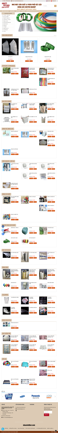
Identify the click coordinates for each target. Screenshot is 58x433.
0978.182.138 (19, 407)
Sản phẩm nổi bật (7, 35)
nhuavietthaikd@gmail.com (9, 417)
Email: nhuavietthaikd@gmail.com (17, 0)
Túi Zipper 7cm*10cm (51, 307)
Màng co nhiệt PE (51, 205)
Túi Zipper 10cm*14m (33, 307)
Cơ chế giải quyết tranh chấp (41, 428)
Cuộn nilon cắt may (33, 89)
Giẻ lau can (50, 370)
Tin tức (29, 11)
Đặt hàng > (8, 61)
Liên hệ (35, 11)
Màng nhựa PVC (5, 28)
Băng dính (4, 25)
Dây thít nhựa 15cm (14, 252)
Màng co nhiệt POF (51, 196)
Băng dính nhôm (51, 282)
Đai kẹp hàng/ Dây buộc (6, 22)
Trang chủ (6, 11)
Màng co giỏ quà (32, 196)
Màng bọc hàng (51, 131)
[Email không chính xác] (48, 412)
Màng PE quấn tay (32, 131)
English (48, 0)
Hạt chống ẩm (6, 333)
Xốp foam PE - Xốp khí (6, 19)
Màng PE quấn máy (14, 131)
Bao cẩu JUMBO (5, 16)
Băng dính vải (13, 282)
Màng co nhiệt (5, 21)
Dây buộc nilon (50, 227)
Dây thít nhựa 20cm (33, 252)
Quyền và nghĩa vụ (50, 428)
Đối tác (3, 391)
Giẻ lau (4, 31)
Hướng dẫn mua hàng (12, 428)
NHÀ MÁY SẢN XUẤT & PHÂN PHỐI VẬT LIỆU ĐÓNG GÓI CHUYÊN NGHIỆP (8, 408)
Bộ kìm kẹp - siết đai (14, 227)
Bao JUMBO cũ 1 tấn (33, 116)
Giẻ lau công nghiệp (51, 361)
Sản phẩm (22, 11)
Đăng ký (46, 414)
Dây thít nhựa (5, 24)
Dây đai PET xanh (48, 56)
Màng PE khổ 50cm (29, 56)
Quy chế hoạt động (21, 428)
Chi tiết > (12, 61)
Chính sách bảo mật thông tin (30, 428)
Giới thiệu (15, 11)
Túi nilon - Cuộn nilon (6, 15)
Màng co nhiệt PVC (14, 214)
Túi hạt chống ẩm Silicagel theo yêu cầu (33, 337)
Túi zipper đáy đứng (15, 297)
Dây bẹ (30, 227)
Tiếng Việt (53, 0)
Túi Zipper (5, 295)
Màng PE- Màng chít (6, 18)
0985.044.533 (23, 407)
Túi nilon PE (10, 56)
